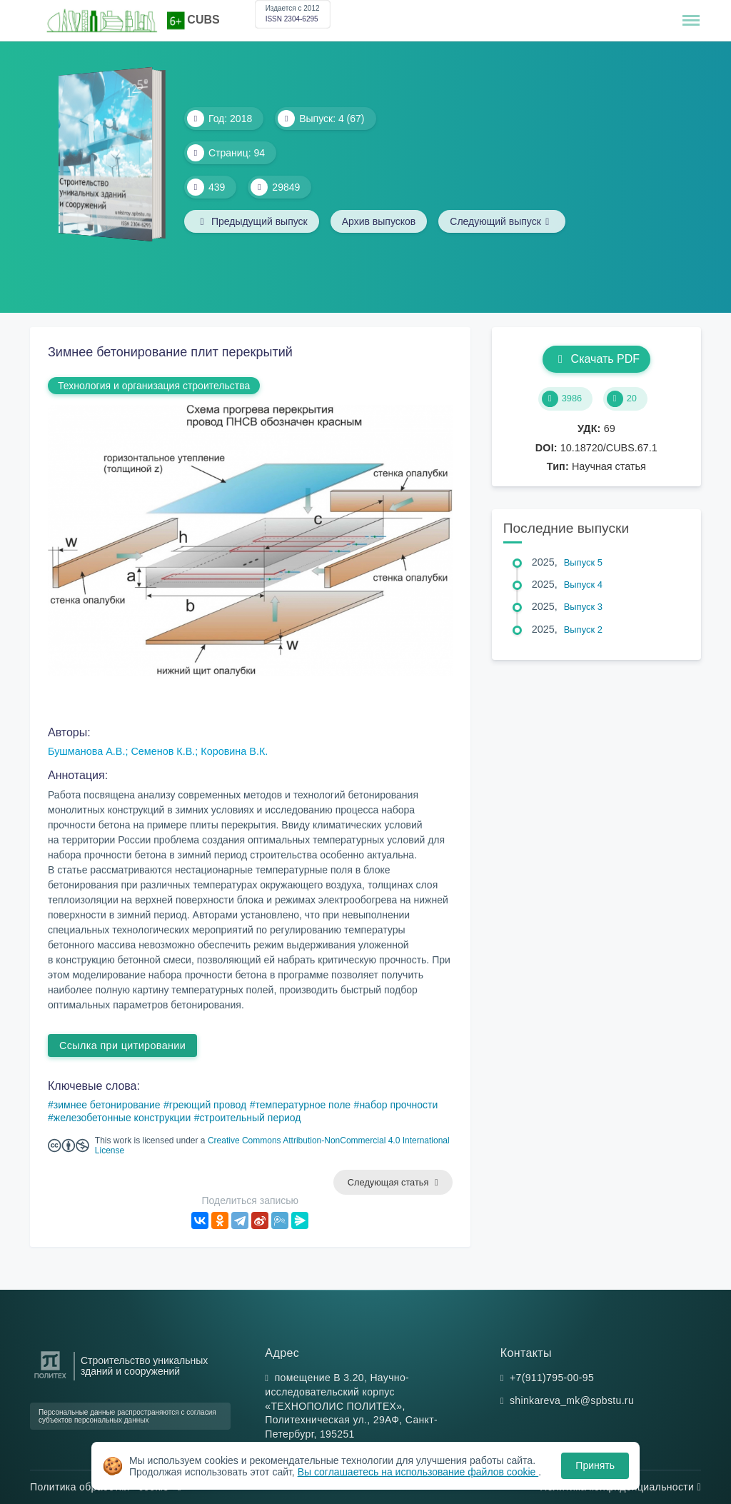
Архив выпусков (379, 221)
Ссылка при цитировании (122, 1045)
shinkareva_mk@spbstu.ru (572, 1400)
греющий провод (207, 1105)
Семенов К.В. (163, 751)
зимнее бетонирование (107, 1105)
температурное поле (303, 1105)
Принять (595, 1465)
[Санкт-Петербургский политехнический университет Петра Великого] (50, 1379)
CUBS (203, 20)
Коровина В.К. (234, 751)
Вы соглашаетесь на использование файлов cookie (418, 1472)
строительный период (250, 1117)
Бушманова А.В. (86, 751)
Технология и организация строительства (154, 385)
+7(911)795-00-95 (552, 1377)
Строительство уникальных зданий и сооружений (144, 1366)
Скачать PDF (596, 359)
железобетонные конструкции (122, 1117)
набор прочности (398, 1105)
